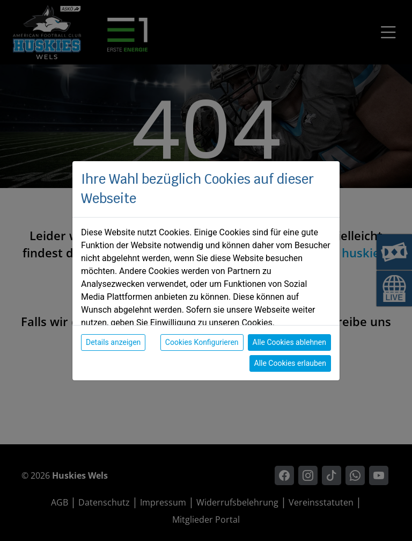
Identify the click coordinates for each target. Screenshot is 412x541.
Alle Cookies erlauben (290, 363)
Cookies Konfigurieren (202, 342)
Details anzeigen (113, 342)
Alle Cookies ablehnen (289, 342)
